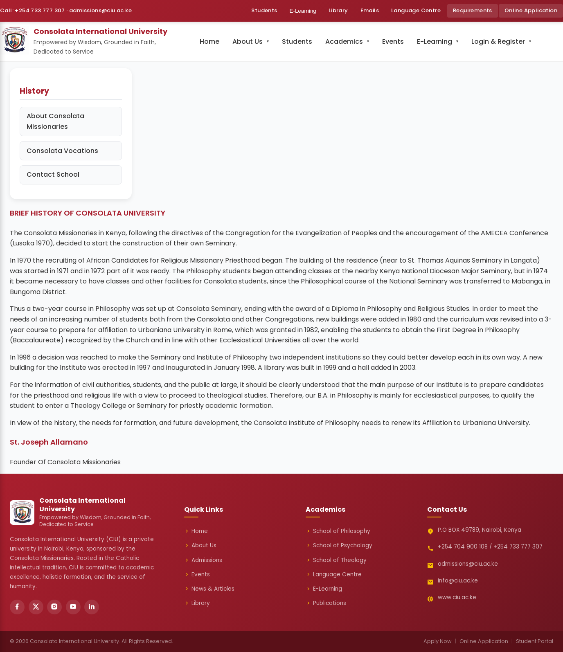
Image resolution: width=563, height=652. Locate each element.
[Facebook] (17, 607)
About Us (247, 41)
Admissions (203, 560)
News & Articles (209, 589)
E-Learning (303, 11)
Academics (344, 41)
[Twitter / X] (36, 607)
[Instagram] (54, 607)
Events (393, 41)
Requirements (472, 10)
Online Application (530, 10)
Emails (369, 10)
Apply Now (437, 641)
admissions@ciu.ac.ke (468, 564)
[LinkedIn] (91, 607)
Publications (326, 603)
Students (264, 10)
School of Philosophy (338, 531)
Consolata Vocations (62, 150)
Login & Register (498, 41)
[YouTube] (73, 607)
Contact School (53, 174)
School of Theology (336, 560)
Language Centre (416, 10)
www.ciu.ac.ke (457, 597)
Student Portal (534, 641)
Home (209, 41)
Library (338, 10)
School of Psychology (339, 545)
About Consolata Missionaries (55, 121)
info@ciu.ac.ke (458, 581)
